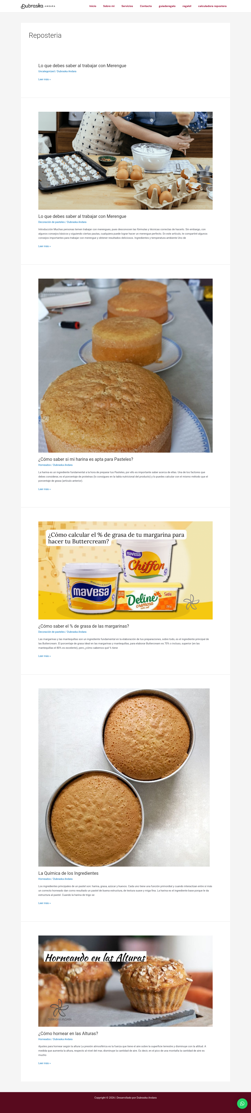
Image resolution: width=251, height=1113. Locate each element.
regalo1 (189, 6)
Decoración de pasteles (52, 222)
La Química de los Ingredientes (69, 873)
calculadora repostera (213, 6)
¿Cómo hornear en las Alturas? (69, 1033)
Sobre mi (118, 6)
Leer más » (44, 79)
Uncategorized (46, 71)
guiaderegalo (171, 6)
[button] (242, 1103)
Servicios (135, 6)
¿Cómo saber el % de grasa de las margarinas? (85, 626)
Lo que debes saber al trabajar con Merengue (83, 65)
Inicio (104, 6)
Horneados (44, 465)
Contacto (152, 6)
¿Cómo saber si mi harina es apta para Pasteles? (87, 459)
